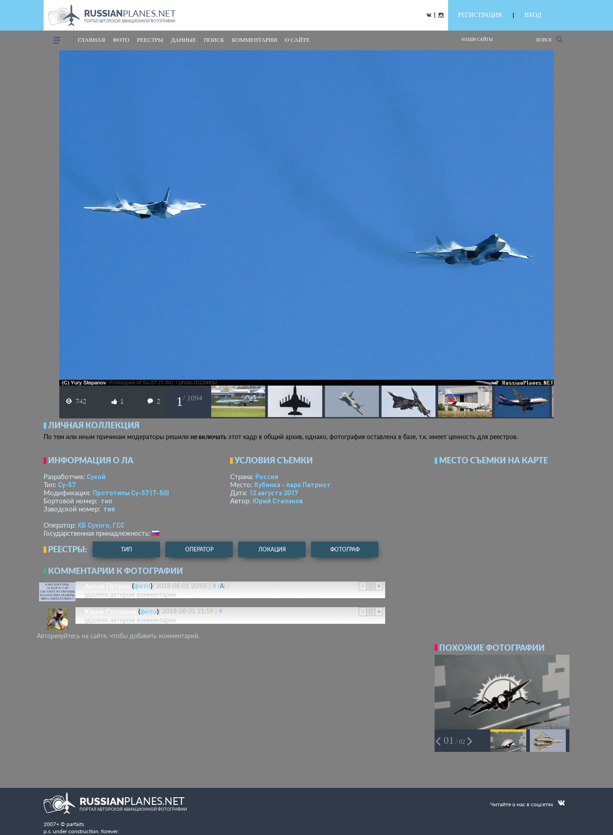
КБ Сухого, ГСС (101, 525)
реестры (150, 39)
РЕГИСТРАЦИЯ (480, 15)
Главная (91, 39)
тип (106, 501)
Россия (266, 476)
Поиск (549, 39)
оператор (199, 549)
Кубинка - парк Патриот (292, 484)
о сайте (297, 39)
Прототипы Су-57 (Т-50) (131, 493)
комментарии (254, 39)
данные (183, 39)
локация (272, 549)
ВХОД (532, 15)
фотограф (345, 549)
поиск (214, 39)
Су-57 (67, 484)
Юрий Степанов (278, 501)
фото (121, 39)
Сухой (96, 476)
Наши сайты (477, 39)
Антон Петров (107, 586)
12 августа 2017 (273, 493)
